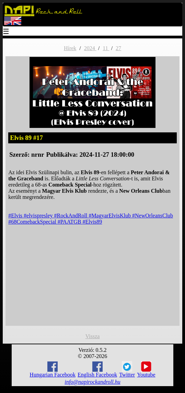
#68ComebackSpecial (33, 222)
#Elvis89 (92, 222)
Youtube (146, 369)
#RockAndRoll (71, 215)
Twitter (127, 369)
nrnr (37, 154)
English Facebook (97, 369)
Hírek (70, 48)
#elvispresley (39, 215)
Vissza (92, 336)
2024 (90, 48)
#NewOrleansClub (152, 215)
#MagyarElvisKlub (110, 215)
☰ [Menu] (6, 32)
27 (118, 48)
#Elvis (16, 215)
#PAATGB (70, 222)
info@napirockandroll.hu (92, 382)
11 (106, 48)
